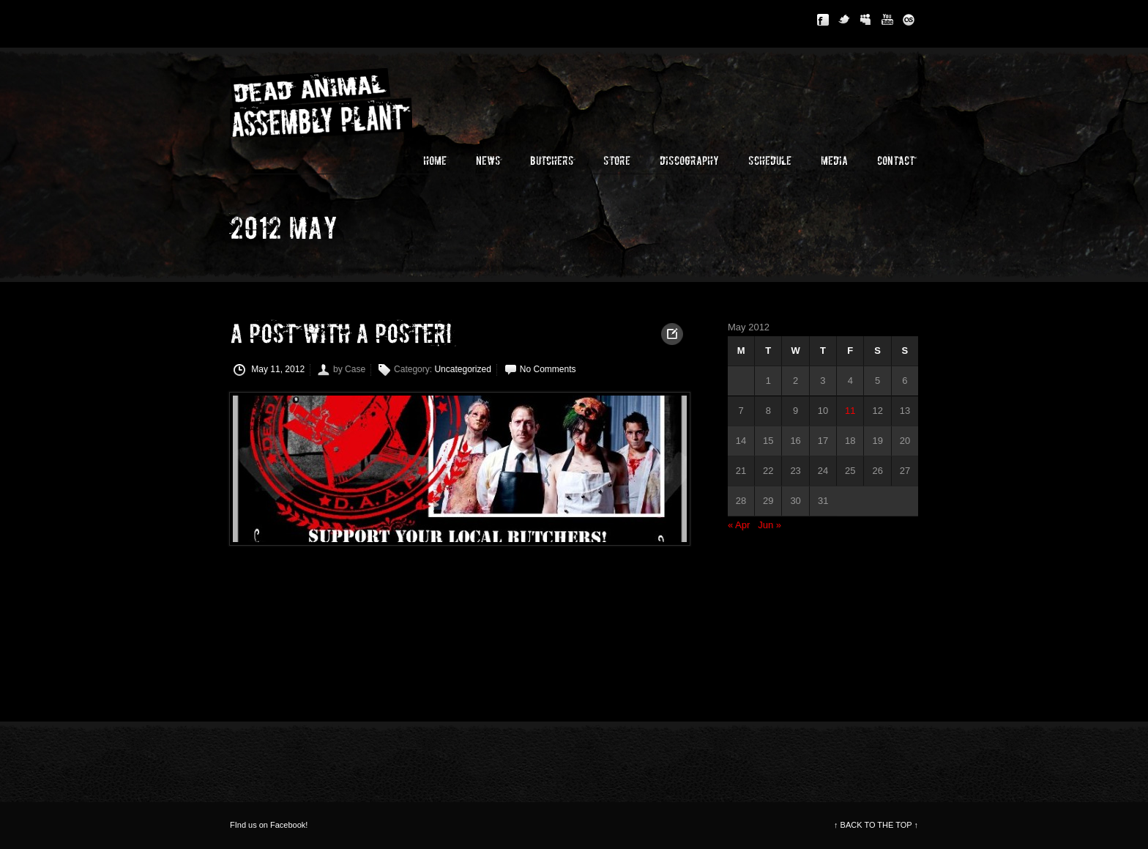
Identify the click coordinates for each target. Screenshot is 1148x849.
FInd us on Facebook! (269, 824)
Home (435, 160)
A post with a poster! (341, 334)
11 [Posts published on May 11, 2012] (850, 410)
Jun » (769, 524)
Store (616, 160)
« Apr (739, 524)
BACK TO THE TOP (876, 824)
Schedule (769, 160)
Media (834, 160)
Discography (689, 160)
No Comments (548, 369)
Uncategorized (462, 369)
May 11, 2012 (269, 370)
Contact (895, 160)
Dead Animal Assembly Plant (340, 100)
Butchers (552, 160)
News (488, 160)
